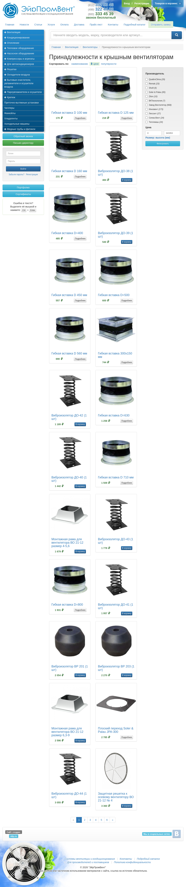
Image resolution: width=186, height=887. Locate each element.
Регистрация (32, 174)
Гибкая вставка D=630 (113, 415)
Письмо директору (23, 143)
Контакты (113, 24)
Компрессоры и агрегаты (19, 58)
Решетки (10, 69)
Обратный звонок (23, 136)
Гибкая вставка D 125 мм (115, 112)
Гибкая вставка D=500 (113, 295)
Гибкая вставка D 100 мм (69, 112)
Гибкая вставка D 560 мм (69, 353)
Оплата (64, 24)
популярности (108, 63)
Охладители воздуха (17, 74)
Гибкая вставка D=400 (67, 233)
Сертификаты (23, 194)
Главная (9, 24)
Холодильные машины (16, 123)
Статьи (38, 24)
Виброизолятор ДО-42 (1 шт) (69, 417)
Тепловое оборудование (19, 48)
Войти (23, 169)
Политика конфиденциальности (132, 862)
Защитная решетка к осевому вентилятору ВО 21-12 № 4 (116, 797)
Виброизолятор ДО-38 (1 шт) (115, 172)
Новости (24, 24)
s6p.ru (13, 836)
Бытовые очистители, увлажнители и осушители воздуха (18, 83)
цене (94, 63)
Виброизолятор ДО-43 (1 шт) (115, 540)
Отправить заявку (161, 24)
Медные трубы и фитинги (19, 129)
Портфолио (23, 187)
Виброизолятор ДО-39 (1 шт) (115, 234)
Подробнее (80, 118)
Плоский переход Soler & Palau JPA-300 (115, 730)
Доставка (79, 24)
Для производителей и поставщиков (88, 862)
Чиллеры (9, 108)
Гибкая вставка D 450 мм (69, 295)
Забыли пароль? (16, 174)
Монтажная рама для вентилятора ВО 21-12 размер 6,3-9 (67, 732)
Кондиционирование (17, 37)
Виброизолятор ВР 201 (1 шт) (69, 668)
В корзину (126, 180)
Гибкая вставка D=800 (67, 604)
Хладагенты (11, 118)
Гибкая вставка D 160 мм (69, 171)
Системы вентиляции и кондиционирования (90, 858)
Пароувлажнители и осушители (23, 92)
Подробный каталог (134, 24)
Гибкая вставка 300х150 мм (115, 355)
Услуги (51, 24)
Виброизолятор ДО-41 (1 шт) (115, 606)
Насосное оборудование (19, 53)
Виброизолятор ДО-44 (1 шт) (69, 795)
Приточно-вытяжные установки (21, 102)
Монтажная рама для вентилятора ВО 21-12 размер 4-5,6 (67, 542)
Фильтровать (163, 143)
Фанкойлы (10, 113)
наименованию (79, 63)
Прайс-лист (96, 24)
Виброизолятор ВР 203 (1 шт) (116, 668)
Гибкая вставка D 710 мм (115, 477)
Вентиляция (12, 32)
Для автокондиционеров (19, 64)
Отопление (11, 42)
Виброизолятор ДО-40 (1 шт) (69, 479)
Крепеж (9, 97)
